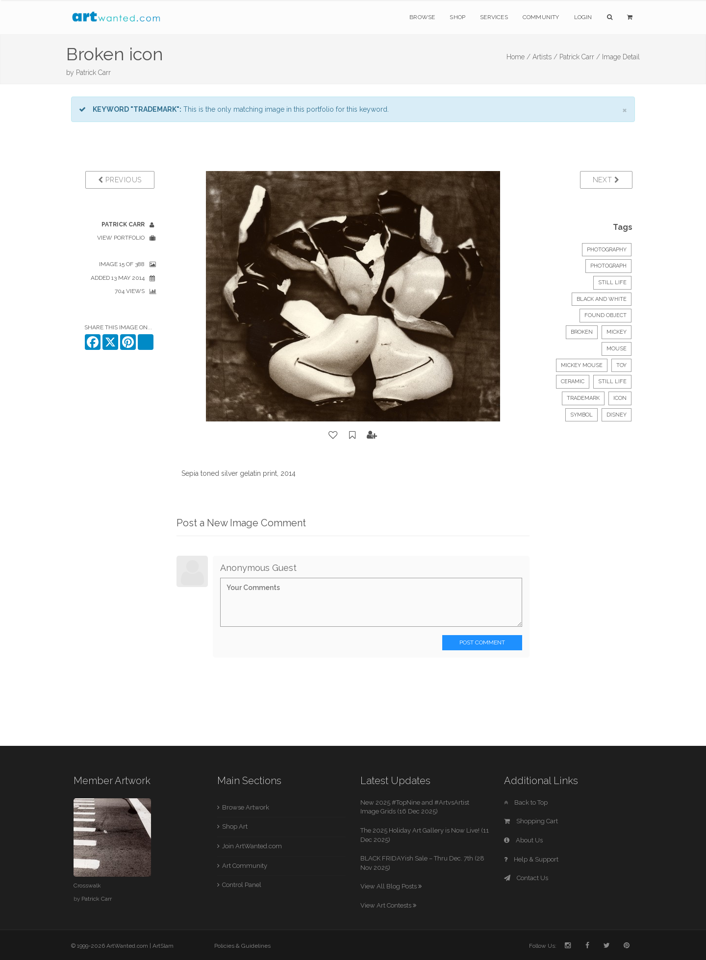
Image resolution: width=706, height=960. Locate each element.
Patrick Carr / (579, 57)
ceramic (572, 381)
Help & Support (531, 859)
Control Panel (241, 884)
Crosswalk (87, 885)
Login (583, 17)
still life (612, 381)
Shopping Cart (531, 821)
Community (541, 17)
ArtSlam (163, 945)
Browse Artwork (245, 807)
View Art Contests (388, 905)
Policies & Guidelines (242, 945)
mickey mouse (582, 365)
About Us (523, 840)
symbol (581, 415)
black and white (602, 299)
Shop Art (235, 826)
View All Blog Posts (391, 886)
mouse (616, 348)
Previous (120, 180)
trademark (583, 398)
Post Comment (482, 642)
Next (606, 180)
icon (620, 398)
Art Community (244, 865)
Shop (457, 17)
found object (605, 315)
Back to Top (526, 802)
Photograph (608, 266)
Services (494, 17)
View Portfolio (121, 237)
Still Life (612, 282)
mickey (616, 332)
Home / (518, 57)
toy (621, 365)
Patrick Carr (93, 72)
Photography (607, 249)
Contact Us (526, 878)
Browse (422, 17)
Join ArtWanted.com (252, 846)
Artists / (544, 57)
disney (616, 415)
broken (582, 332)
